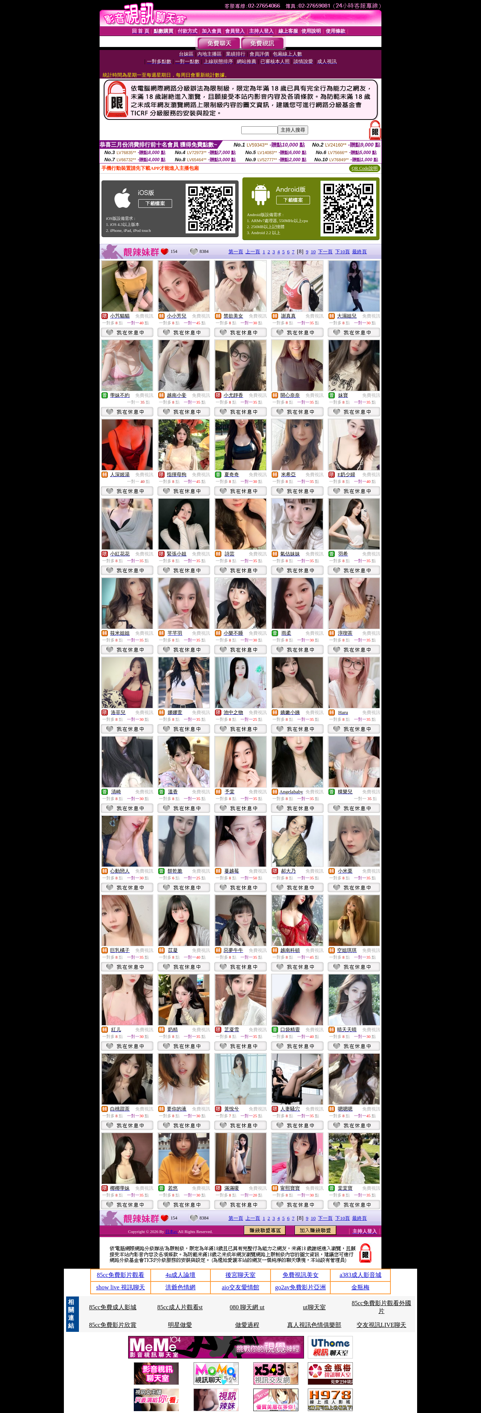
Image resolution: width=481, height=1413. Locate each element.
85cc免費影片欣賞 (112, 1325)
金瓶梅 (360, 1287)
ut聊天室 (314, 1307)
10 (313, 251)
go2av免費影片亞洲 (300, 1287)
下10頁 (342, 251)
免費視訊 (144, 316)
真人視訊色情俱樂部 (314, 1325)
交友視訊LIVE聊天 (381, 1325)
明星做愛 (180, 1325)
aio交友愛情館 (240, 1287)
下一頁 (325, 251)
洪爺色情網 (180, 1287)
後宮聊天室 (240, 1275)
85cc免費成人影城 (112, 1307)
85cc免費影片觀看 (120, 1275)
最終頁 (359, 251)
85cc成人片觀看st (180, 1307)
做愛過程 (247, 1325)
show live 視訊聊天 (120, 1287)
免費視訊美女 (301, 1275)
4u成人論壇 (180, 1275)
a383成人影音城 (360, 1275)
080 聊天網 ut (247, 1307)
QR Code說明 (365, 168)
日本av (171, 1231)
